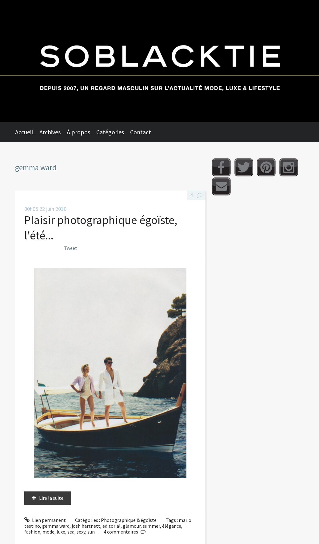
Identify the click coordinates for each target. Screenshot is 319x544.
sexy (81, 532)
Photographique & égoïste (129, 520)
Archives (50, 132)
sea (70, 532)
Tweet (70, 248)
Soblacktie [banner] (159, 61)
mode (48, 532)
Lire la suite (51, 498)
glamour (132, 526)
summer (151, 526)
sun (91, 532)
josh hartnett (86, 526)
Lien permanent (45, 520)
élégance (171, 526)
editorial (111, 526)
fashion (32, 532)
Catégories (110, 132)
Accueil (24, 132)
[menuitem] (27, 132)
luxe (61, 532)
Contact (140, 132)
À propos (78, 132)
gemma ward (56, 526)
